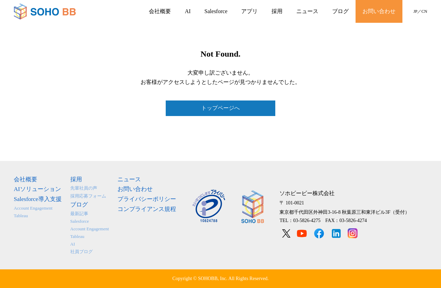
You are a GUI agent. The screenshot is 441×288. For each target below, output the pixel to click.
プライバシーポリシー (146, 199)
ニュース (307, 11)
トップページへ (220, 108)
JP (415, 11)
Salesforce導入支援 (38, 199)
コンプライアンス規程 (146, 209)
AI (188, 11)
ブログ (340, 11)
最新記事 (79, 213)
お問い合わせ (379, 11)
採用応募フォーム (88, 196)
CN (424, 11)
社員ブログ (81, 251)
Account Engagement (33, 208)
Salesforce (215, 11)
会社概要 (160, 11)
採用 (277, 11)
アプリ (249, 11)
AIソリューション (37, 189)
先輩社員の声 (83, 188)
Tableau (21, 215)
